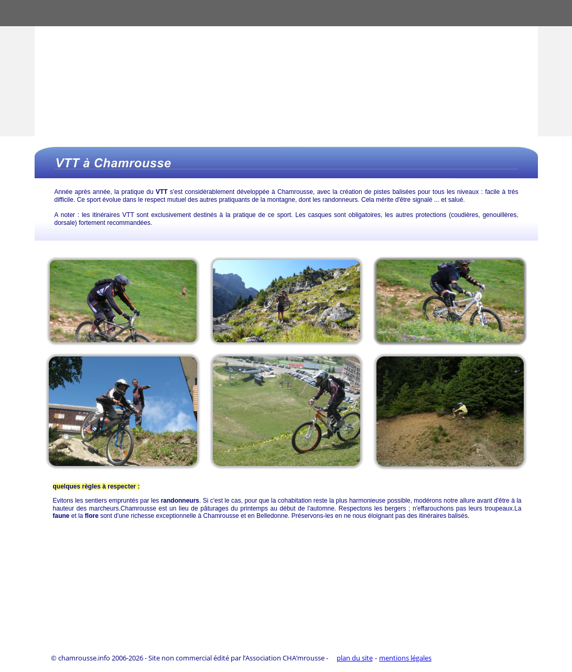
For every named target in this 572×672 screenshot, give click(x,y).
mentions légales (405, 658)
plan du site (355, 658)
